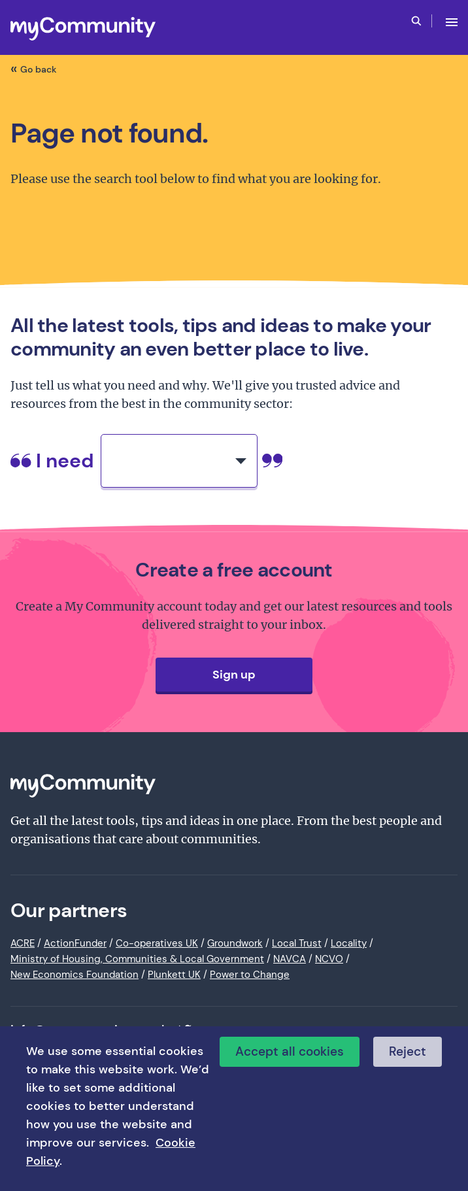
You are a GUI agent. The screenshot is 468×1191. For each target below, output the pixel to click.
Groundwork (235, 943)
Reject (407, 1051)
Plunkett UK (174, 974)
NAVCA (289, 958)
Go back (38, 69)
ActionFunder (75, 943)
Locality (349, 943)
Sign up (234, 674)
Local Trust (297, 943)
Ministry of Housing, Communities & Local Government (137, 958)
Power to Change (250, 974)
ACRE (22, 943)
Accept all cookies (289, 1051)
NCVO (329, 958)
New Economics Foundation (74, 974)
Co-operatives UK (157, 943)
